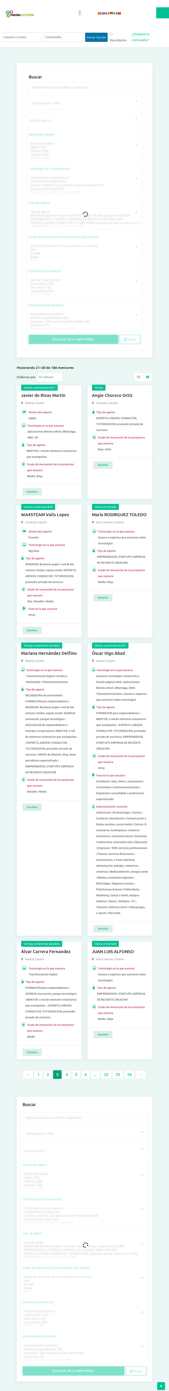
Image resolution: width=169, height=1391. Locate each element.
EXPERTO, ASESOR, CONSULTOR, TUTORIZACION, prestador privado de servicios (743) (84, 223)
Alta (84, 250)
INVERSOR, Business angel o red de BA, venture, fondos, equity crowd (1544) (84, 215)
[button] (80, 13)
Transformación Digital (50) (84, 181)
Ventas (98, 387)
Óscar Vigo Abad (108, 653)
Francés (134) (84, 155)
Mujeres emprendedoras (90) (84, 318)
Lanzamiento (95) (84, 291)
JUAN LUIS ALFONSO (113, 951)
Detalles (32, 491)
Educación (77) (84, 325)
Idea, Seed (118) (84, 287)
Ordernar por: (26, 377)
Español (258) (84, 151)
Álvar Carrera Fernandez (46, 951)
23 (118, 1074)
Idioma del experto (41, 134)
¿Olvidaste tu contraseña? (141, 37)
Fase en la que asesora (45, 271)
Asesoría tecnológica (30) (84, 189)
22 (106, 1074)
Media (84, 257)
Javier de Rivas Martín (43, 395)
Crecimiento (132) (84, 284)
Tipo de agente (39, 203)
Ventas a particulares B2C (39, 387)
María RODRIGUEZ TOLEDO (119, 514)
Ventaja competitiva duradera (42, 645)
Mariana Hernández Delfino (49, 653)
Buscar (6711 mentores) (73, 339)
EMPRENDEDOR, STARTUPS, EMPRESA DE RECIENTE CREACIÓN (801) (84, 219)
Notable (84, 253)
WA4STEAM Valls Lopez (45, 514)
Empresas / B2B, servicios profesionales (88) (84, 322)
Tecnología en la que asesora (49, 169)
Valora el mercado (105, 506)
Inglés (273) (84, 147)
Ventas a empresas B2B (38, 506)
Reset (130, 339)
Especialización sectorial (46, 305)
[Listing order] (50, 377)
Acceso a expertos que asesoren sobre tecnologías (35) (84, 185)
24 (129, 1074)
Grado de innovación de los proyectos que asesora (64, 237)
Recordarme (118, 37)
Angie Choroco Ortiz (112, 395)
